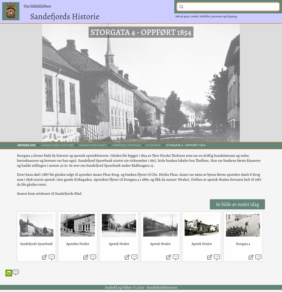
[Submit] (181, 6)
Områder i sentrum (126, 145)
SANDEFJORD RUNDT (93, 145)
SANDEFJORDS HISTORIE (57, 145)
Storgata (153, 145)
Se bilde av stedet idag (237, 204)
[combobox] (228, 6)
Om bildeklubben (37, 6)
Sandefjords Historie (64, 16)
